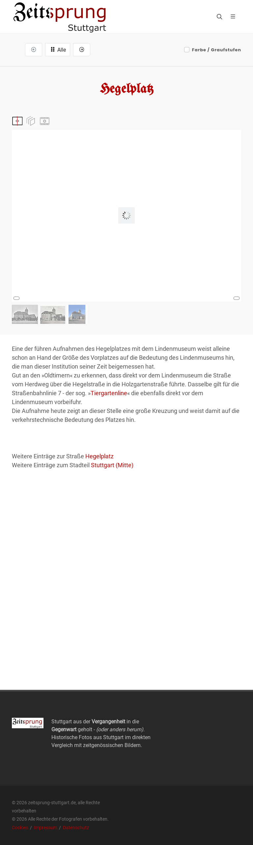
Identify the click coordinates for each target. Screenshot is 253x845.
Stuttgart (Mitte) (112, 465)
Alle (57, 49)
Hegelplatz (99, 456)
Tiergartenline (109, 393)
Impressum (46, 827)
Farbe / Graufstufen (216, 50)
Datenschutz (76, 827)
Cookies (20, 827)
